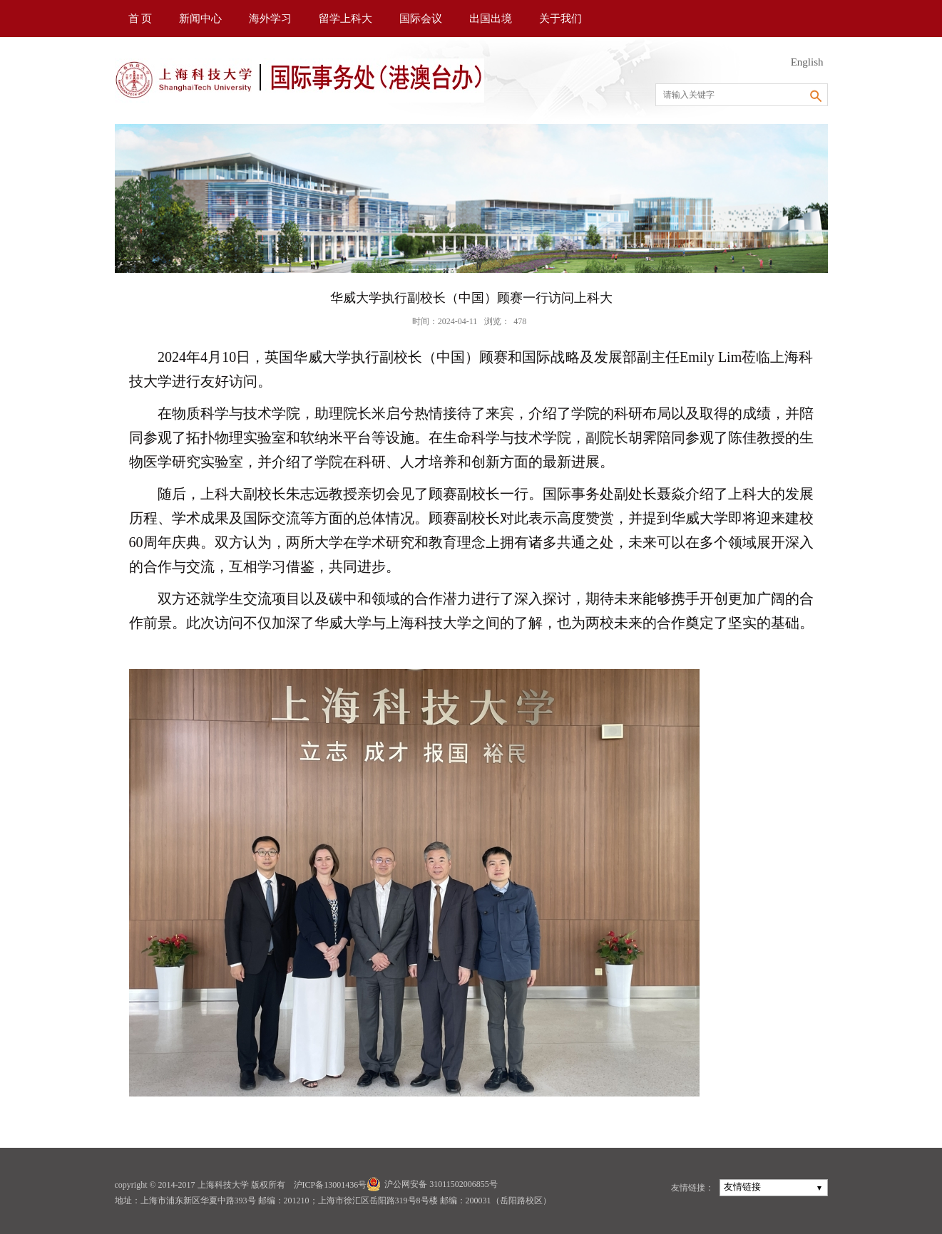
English (807, 62)
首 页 (140, 18)
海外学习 (270, 18)
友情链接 (742, 1186)
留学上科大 (345, 18)
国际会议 (420, 18)
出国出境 (490, 18)
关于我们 (560, 18)
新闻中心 (200, 18)
